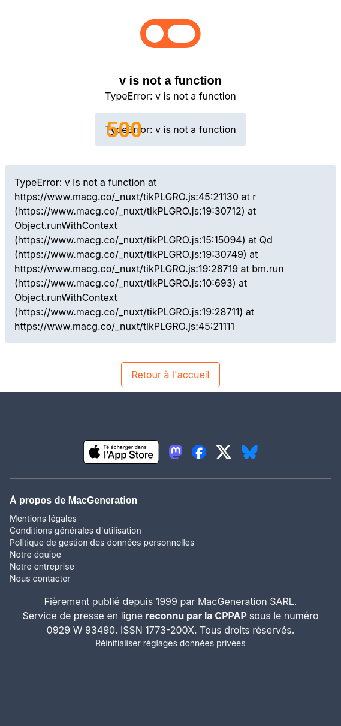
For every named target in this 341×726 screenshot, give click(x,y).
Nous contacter (40, 578)
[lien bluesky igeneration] (250, 452)
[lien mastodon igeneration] (175, 452)
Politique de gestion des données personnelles (102, 542)
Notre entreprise (42, 566)
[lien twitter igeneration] (224, 452)
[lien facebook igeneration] (199, 452)
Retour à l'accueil (170, 375)
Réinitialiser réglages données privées (170, 643)
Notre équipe (35, 554)
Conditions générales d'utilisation (75, 530)
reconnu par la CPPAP (197, 616)
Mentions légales (43, 518)
